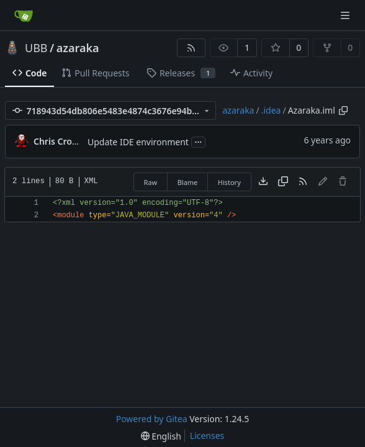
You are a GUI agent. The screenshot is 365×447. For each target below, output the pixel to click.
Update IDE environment (138, 142)
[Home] (23, 15)
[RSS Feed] (191, 47)
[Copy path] (343, 110)
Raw (151, 182)
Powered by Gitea (151, 419)
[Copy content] (283, 181)
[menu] (161, 436)
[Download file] (263, 181)
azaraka (77, 48)
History (229, 182)
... (198, 141)
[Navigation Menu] (346, 15)
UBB (36, 48)
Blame (188, 182)
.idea (271, 110)
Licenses (207, 435)
